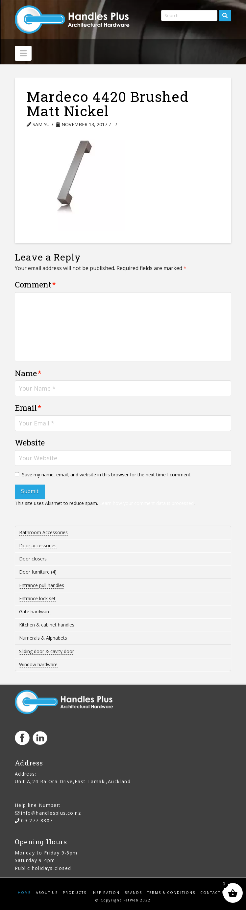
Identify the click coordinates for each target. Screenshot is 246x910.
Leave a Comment (144, 124)
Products (74, 893)
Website (30, 442)
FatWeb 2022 (137, 900)
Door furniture (38, 572)
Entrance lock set (37, 598)
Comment (35, 284)
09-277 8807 (37, 820)
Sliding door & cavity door (46, 651)
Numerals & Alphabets (43, 638)
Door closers (33, 559)
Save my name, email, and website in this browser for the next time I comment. (106, 474)
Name (28, 373)
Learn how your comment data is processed (146, 503)
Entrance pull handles (41, 585)
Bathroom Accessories (43, 532)
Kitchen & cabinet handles (46, 625)
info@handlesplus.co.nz (51, 813)
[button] (23, 53)
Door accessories (38, 545)
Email (28, 407)
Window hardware (38, 664)
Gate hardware (35, 611)
